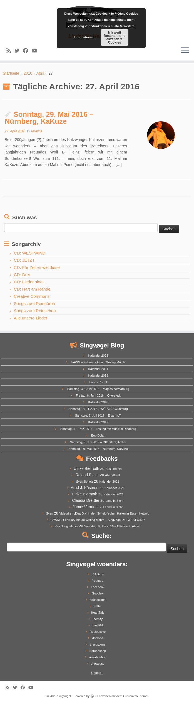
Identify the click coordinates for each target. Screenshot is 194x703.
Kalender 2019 (98, 375)
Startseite (11, 73)
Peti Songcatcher (66, 526)
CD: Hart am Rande (32, 289)
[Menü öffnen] (185, 50)
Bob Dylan (98, 435)
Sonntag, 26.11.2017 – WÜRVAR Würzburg (98, 408)
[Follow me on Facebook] (27, 51)
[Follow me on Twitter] (18, 51)
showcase (98, 663)
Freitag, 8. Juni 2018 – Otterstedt (98, 395)
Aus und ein (113, 468)
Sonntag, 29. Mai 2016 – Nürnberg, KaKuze (49, 117)
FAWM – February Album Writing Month (98, 362)
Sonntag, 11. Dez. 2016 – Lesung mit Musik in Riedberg (98, 428)
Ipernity (98, 619)
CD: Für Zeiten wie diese (37, 267)
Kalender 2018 (98, 402)
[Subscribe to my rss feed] (10, 51)
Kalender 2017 (98, 422)
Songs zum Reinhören (34, 303)
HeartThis (97, 612)
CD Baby (97, 574)
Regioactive (98, 631)
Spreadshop (97, 650)
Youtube (97, 580)
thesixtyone (98, 644)
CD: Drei (22, 274)
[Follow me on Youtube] (36, 51)
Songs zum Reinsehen (35, 310)
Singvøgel (64, 696)
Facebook (97, 587)
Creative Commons (31, 296)
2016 (28, 73)
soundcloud (97, 599)
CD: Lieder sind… (30, 281)
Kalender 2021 (98, 369)
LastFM (98, 625)
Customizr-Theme (135, 696)
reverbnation (97, 657)
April (40, 73)
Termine (37, 131)
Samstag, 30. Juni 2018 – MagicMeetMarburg (98, 388)
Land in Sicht (98, 382)
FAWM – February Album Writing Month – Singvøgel (86, 519)
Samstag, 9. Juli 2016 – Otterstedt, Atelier (98, 442)
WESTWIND (136, 519)
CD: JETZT (24, 260)
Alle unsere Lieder (31, 318)
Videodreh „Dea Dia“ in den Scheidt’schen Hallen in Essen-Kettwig (104, 513)
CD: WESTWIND (29, 253)
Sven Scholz (84, 481)
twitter (98, 606)
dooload (97, 638)
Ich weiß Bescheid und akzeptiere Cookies (115, 37)
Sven (49, 513)
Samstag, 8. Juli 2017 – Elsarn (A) (98, 415)
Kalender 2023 (98, 355)
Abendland (112, 475)
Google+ (97, 593)
